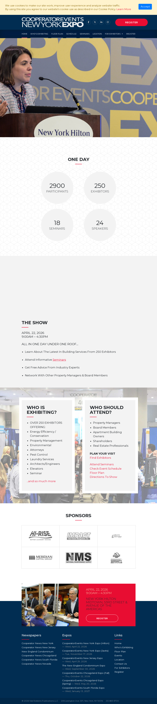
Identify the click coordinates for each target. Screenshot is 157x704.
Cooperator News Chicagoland (39, 655)
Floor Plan (57, 34)
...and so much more (41, 481)
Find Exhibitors (100, 457)
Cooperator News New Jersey (38, 647)
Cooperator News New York (37, 643)
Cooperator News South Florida (39, 659)
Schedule (71, 34)
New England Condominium (37, 651)
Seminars (84, 34)
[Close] (145, 7)
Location (97, 34)
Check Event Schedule (106, 468)
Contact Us (120, 663)
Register (131, 22)
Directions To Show (103, 477)
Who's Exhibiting (39, 34)
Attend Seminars (102, 464)
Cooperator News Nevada (36, 663)
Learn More (123, 9)
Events (118, 655)
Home (24, 34)
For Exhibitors (113, 34)
